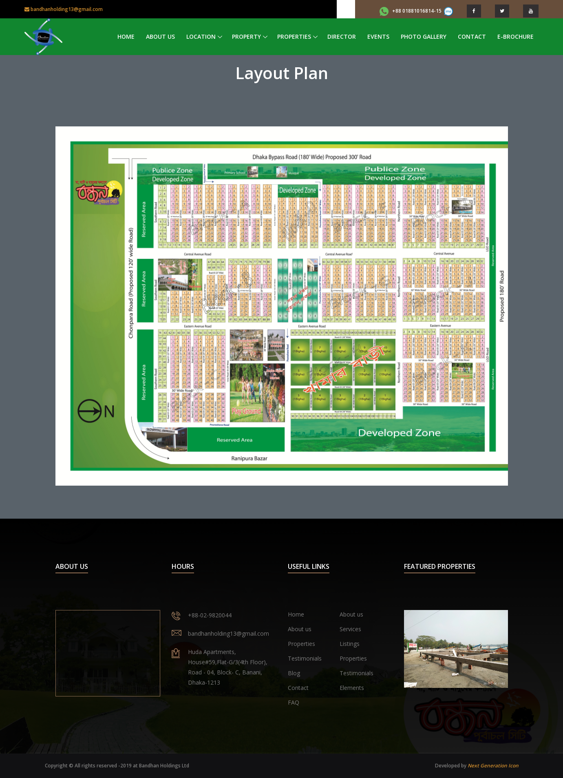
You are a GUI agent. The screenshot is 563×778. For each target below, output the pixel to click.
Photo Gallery (423, 36)
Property (246, 36)
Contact (472, 36)
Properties (294, 36)
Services (350, 629)
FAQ (293, 702)
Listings (350, 644)
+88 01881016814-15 (416, 10)
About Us (160, 36)
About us (351, 614)
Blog (294, 673)
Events (378, 36)
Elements (352, 688)
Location (201, 36)
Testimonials (305, 658)
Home (126, 36)
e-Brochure (515, 36)
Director (341, 36)
